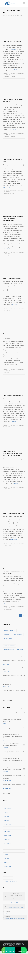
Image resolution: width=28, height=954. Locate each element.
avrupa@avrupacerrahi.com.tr (16, 907)
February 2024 (7, 866)
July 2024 (6, 851)
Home (4, 15)
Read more (16, 70)
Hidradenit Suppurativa (9, 630)
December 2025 (7, 808)
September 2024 (7, 843)
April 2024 (6, 858)
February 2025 (7, 824)
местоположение (10, 950)
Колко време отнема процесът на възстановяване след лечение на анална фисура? (13, 571)
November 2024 (7, 835)
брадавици (13, 49)
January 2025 (7, 828)
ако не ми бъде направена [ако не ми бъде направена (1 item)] (10, 881)
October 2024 (7, 839)
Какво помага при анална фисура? (13, 513)
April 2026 (6, 805)
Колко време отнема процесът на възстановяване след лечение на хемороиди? (13, 336)
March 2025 (6, 820)
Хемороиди (7, 310)
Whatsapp (24, 950)
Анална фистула (8, 428)
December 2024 (7, 831)
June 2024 (6, 854)
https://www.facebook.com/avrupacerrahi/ (14, 913)
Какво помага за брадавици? (12, 41)
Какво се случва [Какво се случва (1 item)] (8, 878)
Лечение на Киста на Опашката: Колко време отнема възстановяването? (13, 219)
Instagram (18, 950)
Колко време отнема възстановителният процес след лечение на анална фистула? (13, 453)
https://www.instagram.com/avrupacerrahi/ (15, 918)
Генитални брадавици (9, 76)
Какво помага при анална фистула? (14, 395)
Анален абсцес (7, 634)
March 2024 (6, 862)
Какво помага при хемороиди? (12, 278)
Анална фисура (7, 545)
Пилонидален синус (9, 193)
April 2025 (6, 816)
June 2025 (6, 812)
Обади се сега (3, 951)
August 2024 (7, 847)
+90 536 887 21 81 (14, 902)
